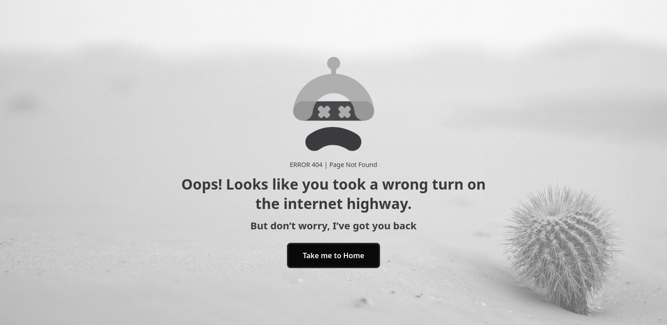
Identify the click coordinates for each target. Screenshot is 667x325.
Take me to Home (333, 255)
